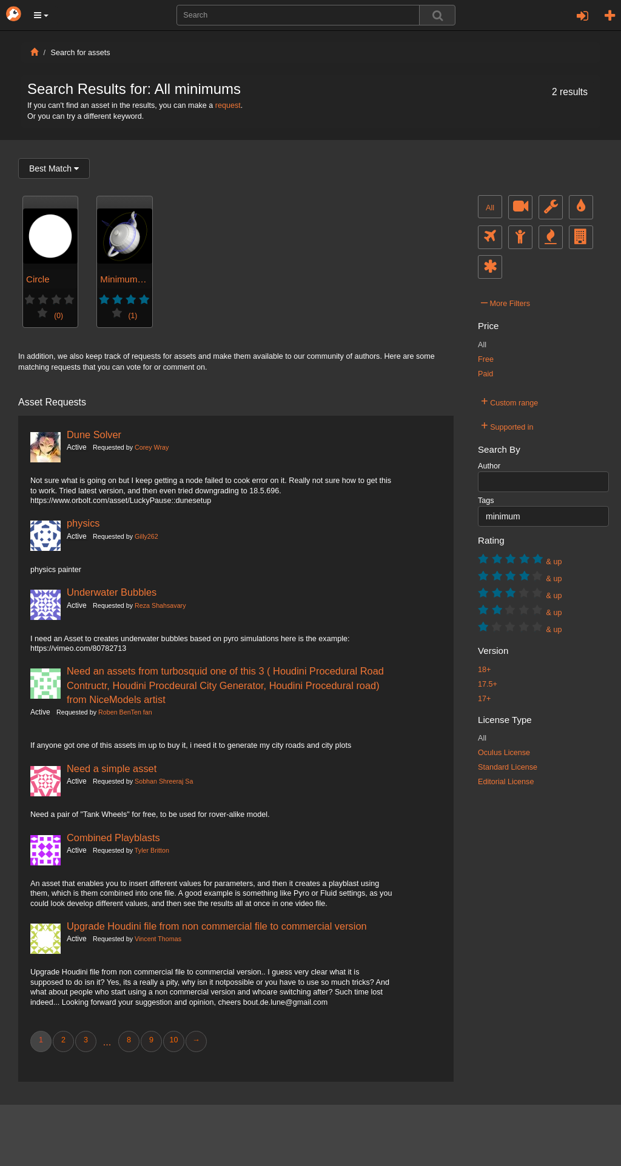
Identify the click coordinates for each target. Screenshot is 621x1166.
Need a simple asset (111, 768)
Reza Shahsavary (160, 605)
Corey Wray (152, 447)
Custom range (509, 401)
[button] (41, 15)
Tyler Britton (152, 850)
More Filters (505, 301)
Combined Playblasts (113, 837)
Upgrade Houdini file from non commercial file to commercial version (217, 926)
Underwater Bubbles (111, 592)
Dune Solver (94, 434)
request (228, 105)
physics (83, 523)
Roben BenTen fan (125, 712)
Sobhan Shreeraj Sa (164, 781)
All (490, 208)
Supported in (507, 425)
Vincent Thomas (158, 938)
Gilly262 (146, 536)
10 (173, 1040)
